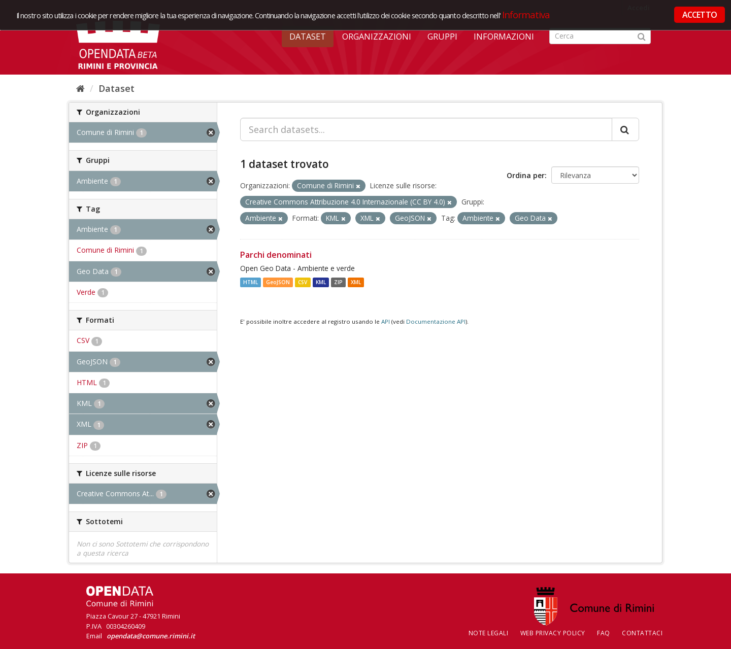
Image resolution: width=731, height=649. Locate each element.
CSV (302, 282)
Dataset (307, 36)
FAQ (603, 633)
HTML (250, 282)
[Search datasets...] (426, 129)
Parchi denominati (276, 254)
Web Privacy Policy (552, 633)
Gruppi (442, 36)
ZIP (338, 282)
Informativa (526, 14)
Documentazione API (436, 321)
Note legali (489, 633)
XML (356, 282)
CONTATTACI (642, 633)
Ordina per (526, 175)
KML (321, 282)
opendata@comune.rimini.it (151, 635)
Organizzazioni (376, 36)
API (385, 321)
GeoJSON (278, 282)
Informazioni (504, 36)
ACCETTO (699, 14)
